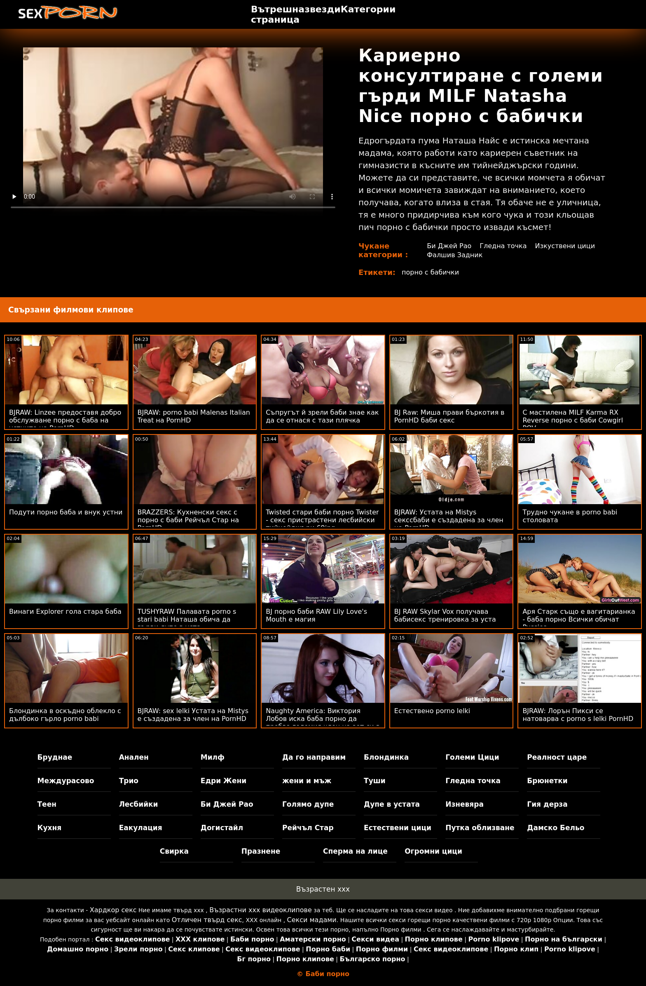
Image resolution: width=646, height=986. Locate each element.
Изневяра (464, 804)
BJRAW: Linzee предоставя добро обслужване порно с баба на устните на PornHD (65, 420)
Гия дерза (547, 804)
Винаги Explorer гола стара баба (65, 611)
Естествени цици (397, 828)
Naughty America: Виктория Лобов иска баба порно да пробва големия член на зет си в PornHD (323, 722)
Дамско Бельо (555, 828)
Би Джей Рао (449, 246)
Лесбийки (138, 804)
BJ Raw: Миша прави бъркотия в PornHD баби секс (449, 416)
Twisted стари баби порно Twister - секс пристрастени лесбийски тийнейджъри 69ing (322, 520)
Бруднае (55, 757)
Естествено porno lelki (432, 711)
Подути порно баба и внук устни (65, 512)
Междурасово (65, 781)
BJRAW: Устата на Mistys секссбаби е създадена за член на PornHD (448, 520)
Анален (134, 757)
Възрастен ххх (323, 889)
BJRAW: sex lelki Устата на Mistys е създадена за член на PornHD (193, 715)
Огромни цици (433, 851)
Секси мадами (312, 920)
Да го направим (314, 757)
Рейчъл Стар (308, 828)
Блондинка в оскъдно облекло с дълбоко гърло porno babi (65, 715)
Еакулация (140, 828)
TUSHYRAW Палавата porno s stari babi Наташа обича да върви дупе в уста (187, 619)
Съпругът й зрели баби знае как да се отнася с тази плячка (322, 416)
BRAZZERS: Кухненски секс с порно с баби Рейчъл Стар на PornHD (188, 520)
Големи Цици (472, 757)
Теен (46, 804)
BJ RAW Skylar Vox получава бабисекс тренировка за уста (445, 615)
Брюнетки (547, 781)
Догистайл (222, 828)
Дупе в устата (392, 804)
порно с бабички (430, 272)
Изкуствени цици (565, 246)
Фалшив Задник (454, 255)
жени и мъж (306, 781)
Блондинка (386, 757)
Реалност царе (557, 757)
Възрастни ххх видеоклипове (260, 910)
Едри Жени (223, 781)
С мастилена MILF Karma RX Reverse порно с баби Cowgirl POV (572, 420)
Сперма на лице (355, 851)
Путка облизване (479, 828)
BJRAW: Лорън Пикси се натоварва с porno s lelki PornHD (577, 715)
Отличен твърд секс (207, 920)
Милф (213, 757)
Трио (128, 781)
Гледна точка (503, 246)
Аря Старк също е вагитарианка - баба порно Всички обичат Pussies (578, 619)
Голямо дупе (308, 804)
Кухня (49, 828)
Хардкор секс (113, 910)
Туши (375, 781)
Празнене (260, 851)
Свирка (174, 851)
